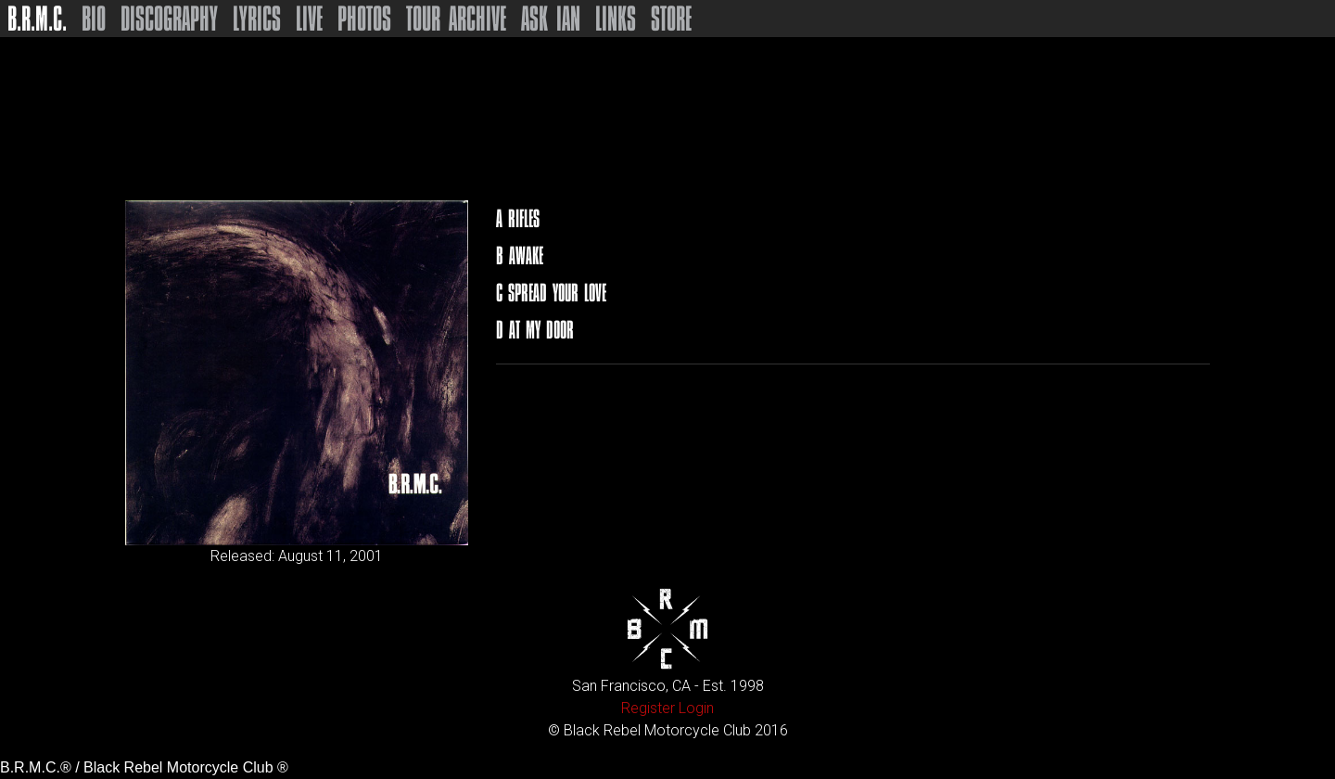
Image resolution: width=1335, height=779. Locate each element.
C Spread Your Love (551, 292)
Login (696, 708)
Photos (364, 18)
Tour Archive (456, 18)
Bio (94, 18)
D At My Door (535, 329)
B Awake (519, 255)
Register (648, 708)
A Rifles (518, 218)
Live (309, 18)
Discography (169, 18)
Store (671, 18)
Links (615, 18)
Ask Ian (550, 18)
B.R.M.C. (37, 18)
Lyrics (257, 18)
